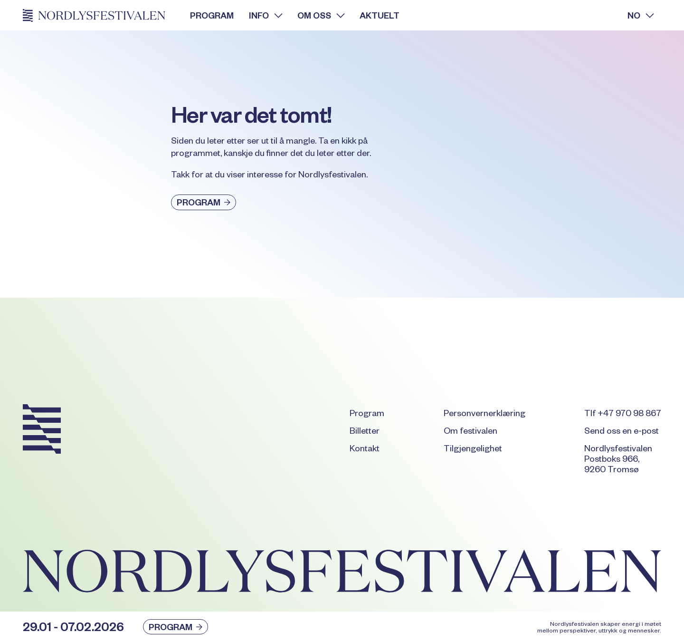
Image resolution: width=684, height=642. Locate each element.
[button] (265, 15)
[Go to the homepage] (42, 430)
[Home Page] (99, 15)
